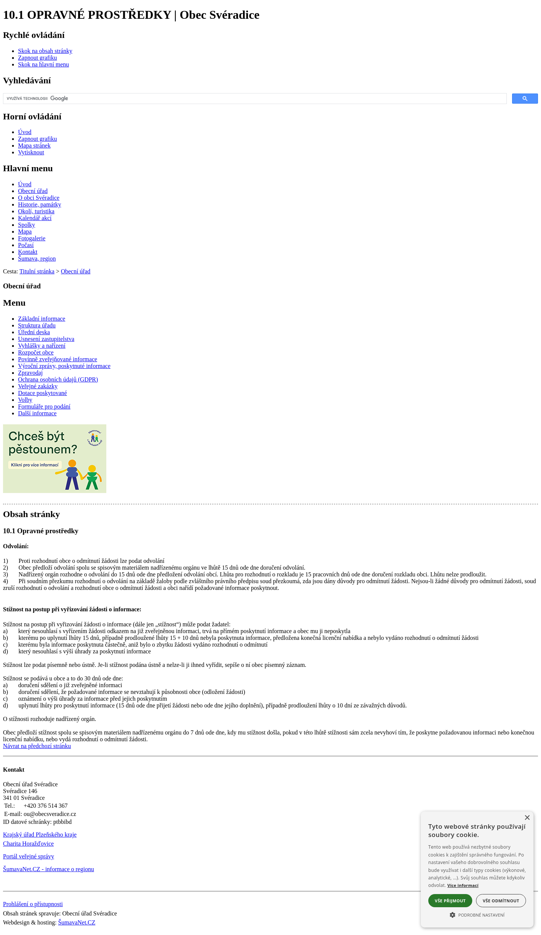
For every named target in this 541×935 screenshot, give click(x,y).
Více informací (463, 885)
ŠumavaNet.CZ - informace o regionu (48, 869)
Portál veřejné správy (28, 856)
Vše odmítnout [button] (501, 900)
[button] (477, 914)
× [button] (527, 818)
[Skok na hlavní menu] (43, 64)
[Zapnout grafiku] (37, 57)
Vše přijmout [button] (450, 900)
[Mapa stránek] (34, 145)
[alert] (477, 869)
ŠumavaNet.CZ (76, 922)
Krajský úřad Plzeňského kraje (40, 834)
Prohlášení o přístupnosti (33, 904)
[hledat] (254, 98)
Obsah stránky (31, 514)
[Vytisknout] (31, 152)
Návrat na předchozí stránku (37, 746)
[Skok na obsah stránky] (45, 51)
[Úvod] (25, 132)
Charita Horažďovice (28, 843)
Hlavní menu (28, 168)
